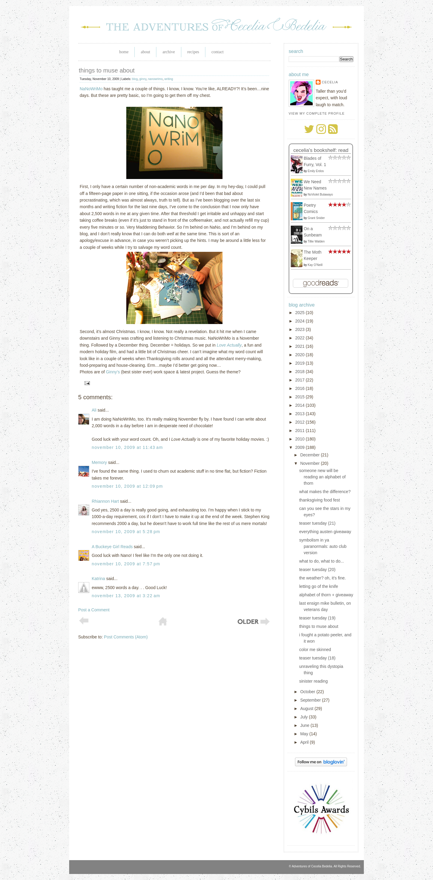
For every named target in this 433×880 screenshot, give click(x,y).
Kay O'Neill (315, 265)
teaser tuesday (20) (317, 569)
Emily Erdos (316, 171)
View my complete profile (317, 113)
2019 (300, 363)
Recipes (193, 52)
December (310, 454)
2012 (300, 422)
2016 (300, 388)
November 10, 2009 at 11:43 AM (127, 447)
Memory (99, 462)
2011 (300, 430)
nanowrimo (155, 79)
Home (123, 52)
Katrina (98, 578)
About (145, 52)
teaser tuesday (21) (317, 523)
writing (168, 79)
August (307, 708)
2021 (300, 346)
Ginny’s (113, 371)
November (310, 463)
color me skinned (315, 649)
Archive (168, 52)
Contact (217, 52)
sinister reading (313, 681)
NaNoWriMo (91, 88)
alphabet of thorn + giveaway (326, 594)
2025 (300, 312)
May (304, 733)
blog (135, 79)
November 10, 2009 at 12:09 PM (127, 486)
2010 (300, 439)
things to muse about (107, 70)
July (304, 717)
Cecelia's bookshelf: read (320, 150)
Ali (94, 410)
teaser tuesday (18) (317, 658)
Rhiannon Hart (105, 501)
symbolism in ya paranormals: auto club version (322, 546)
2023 (300, 329)
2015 (300, 396)
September (311, 700)
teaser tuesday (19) (317, 618)
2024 (300, 321)
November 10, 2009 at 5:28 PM (126, 531)
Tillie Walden (316, 241)
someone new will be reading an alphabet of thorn (322, 477)
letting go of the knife (318, 586)
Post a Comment (93, 609)
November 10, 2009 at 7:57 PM (126, 563)
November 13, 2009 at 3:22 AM (126, 595)
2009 (300, 447)
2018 (300, 371)
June (305, 725)
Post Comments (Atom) (126, 637)
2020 (300, 354)
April (305, 742)
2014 (300, 405)
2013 (300, 413)
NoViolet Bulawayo (320, 194)
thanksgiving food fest (319, 500)
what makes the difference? (325, 491)
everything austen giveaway (325, 531)
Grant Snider (316, 218)
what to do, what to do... (321, 561)
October (308, 691)
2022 (300, 337)
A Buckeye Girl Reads (112, 546)
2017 (300, 380)
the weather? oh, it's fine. (322, 578)
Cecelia (330, 82)
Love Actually (229, 345)
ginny (142, 79)
